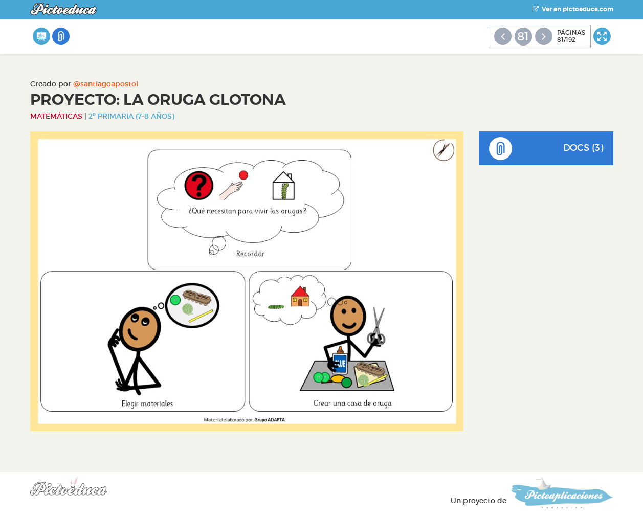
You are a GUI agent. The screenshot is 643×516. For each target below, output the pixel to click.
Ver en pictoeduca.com (573, 9)
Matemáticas (56, 116)
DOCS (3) (546, 148)
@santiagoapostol (105, 83)
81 (523, 36)
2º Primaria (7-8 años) (131, 116)
